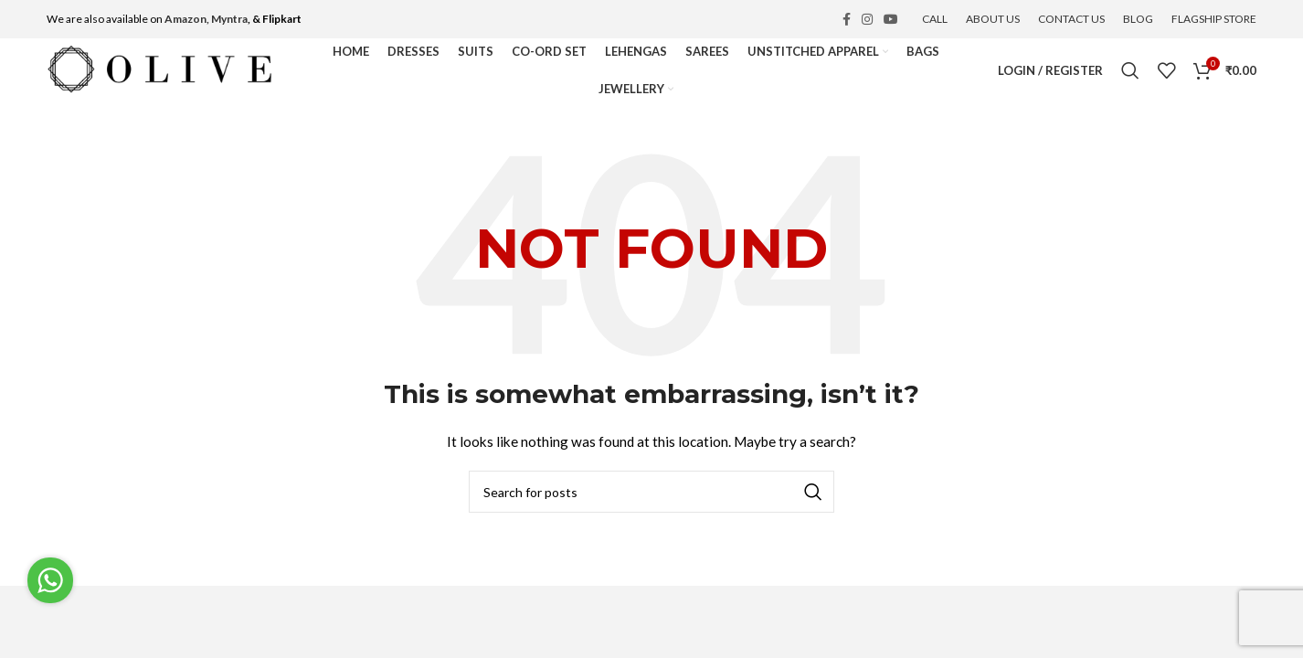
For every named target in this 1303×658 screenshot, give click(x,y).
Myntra (229, 19)
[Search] (1130, 70)
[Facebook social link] (846, 19)
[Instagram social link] (867, 19)
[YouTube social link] (891, 19)
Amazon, (186, 19)
